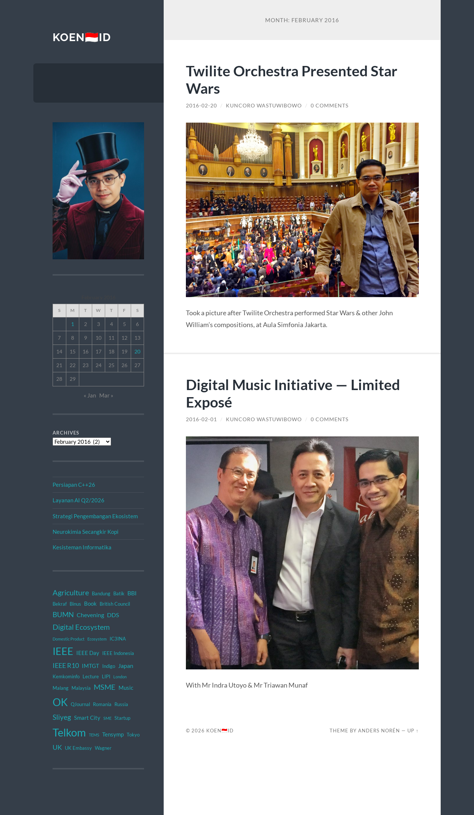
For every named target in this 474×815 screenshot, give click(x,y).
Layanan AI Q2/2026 (78, 500)
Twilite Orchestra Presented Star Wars (291, 79)
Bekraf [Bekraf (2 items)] (60, 604)
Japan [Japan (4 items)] (125, 665)
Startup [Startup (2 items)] (122, 718)
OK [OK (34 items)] (60, 702)
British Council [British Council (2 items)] (115, 604)
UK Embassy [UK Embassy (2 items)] (78, 748)
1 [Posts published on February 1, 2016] (72, 324)
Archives (66, 433)
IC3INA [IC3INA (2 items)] (118, 639)
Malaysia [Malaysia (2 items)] (81, 688)
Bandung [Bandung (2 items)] (101, 593)
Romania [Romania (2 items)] (102, 704)
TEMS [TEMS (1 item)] (94, 734)
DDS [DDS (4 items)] (113, 614)
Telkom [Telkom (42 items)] (69, 732)
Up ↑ (412, 731)
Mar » (106, 395)
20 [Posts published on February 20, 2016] (137, 351)
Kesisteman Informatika (82, 547)
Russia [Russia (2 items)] (121, 704)
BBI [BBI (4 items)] (132, 592)
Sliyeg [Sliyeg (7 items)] (62, 717)
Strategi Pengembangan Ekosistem (95, 516)
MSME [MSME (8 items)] (105, 686)
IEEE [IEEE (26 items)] (63, 651)
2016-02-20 (201, 106)
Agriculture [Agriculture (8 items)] (71, 592)
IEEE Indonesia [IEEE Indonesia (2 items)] (118, 653)
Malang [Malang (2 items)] (61, 688)
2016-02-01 (201, 419)
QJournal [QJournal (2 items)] (80, 704)
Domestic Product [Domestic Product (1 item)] (68, 638)
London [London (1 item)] (120, 676)
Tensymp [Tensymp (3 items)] (113, 734)
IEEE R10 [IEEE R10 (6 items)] (66, 665)
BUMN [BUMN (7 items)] (63, 614)
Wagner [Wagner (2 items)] (103, 748)
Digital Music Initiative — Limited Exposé (293, 393)
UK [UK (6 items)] (57, 747)
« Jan (90, 395)
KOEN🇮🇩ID (82, 37)
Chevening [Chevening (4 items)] (90, 614)
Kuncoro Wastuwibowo (264, 106)
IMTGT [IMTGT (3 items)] (90, 665)
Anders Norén (379, 731)
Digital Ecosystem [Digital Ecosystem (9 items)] (81, 626)
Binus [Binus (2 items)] (75, 604)
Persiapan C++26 (74, 484)
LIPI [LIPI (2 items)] (106, 676)
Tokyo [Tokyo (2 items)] (133, 735)
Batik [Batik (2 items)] (118, 593)
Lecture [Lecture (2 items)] (91, 676)
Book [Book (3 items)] (90, 603)
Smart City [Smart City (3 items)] (87, 717)
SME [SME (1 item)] (107, 718)
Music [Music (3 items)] (125, 687)
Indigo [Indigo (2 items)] (108, 666)
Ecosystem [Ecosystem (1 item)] (97, 638)
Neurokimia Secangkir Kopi (85, 531)
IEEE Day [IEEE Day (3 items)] (87, 652)
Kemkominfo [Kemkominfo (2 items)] (66, 676)
